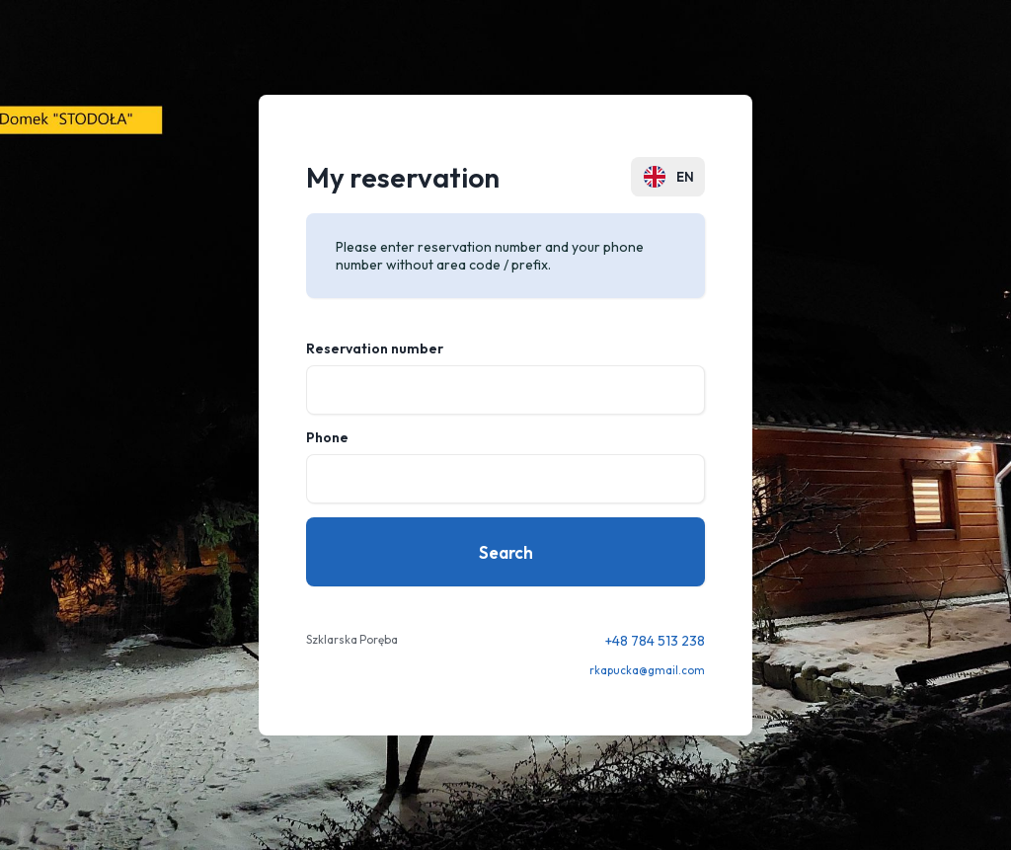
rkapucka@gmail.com (647, 670)
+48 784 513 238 (655, 641)
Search (506, 552)
